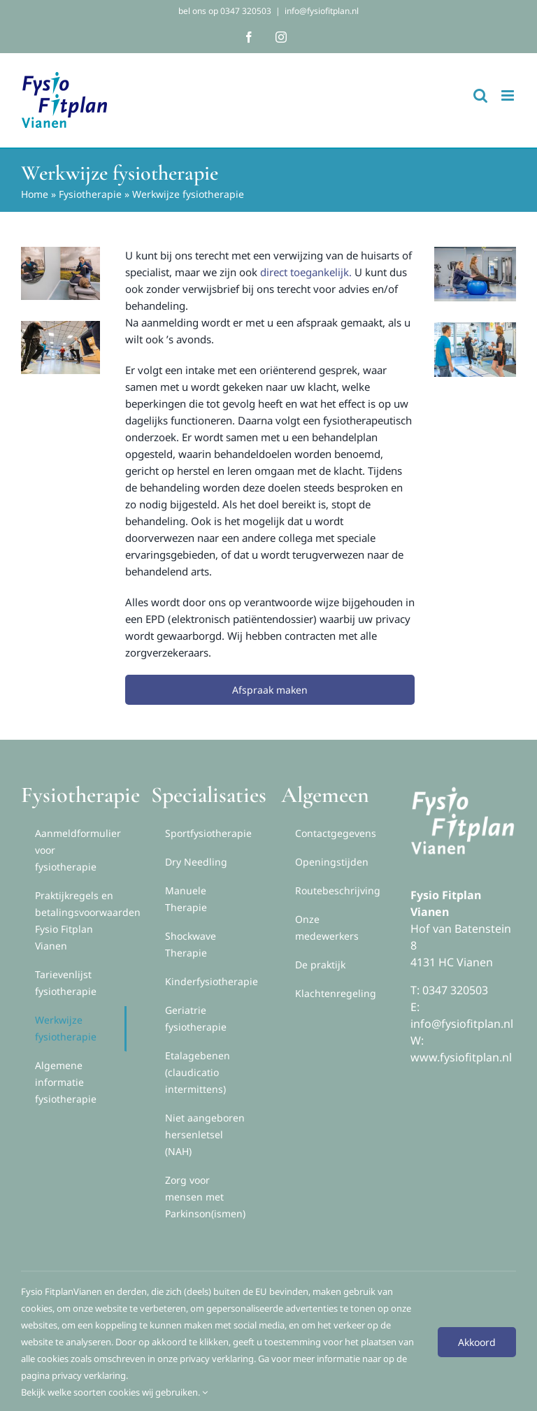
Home (34, 194)
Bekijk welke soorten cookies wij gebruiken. (114, 1392)
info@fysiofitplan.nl (322, 11)
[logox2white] (462, 787)
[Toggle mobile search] (480, 95)
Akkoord (477, 1342)
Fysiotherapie (90, 194)
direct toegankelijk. (306, 272)
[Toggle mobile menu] (508, 95)
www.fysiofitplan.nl (461, 1057)
